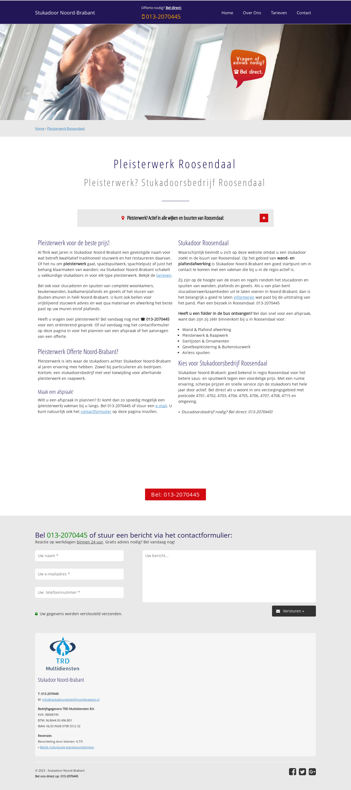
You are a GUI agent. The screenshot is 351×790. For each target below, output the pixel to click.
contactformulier (96, 411)
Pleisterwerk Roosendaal (66, 128)
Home (39, 128)
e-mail (161, 405)
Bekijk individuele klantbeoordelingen (67, 747)
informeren (244, 297)
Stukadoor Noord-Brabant (65, 12)
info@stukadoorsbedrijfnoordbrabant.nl (71, 699)
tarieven (163, 275)
